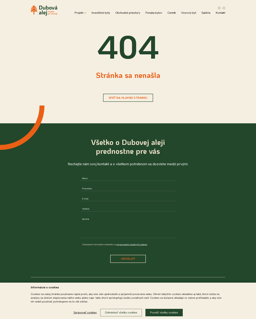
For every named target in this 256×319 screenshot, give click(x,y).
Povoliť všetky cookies (164, 312)
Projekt (80, 13)
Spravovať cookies (85, 312)
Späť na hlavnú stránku (128, 98)
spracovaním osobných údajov (131, 244)
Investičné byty (101, 13)
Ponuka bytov (153, 13)
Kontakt (220, 13)
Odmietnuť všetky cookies (121, 312)
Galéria (205, 13)
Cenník (171, 13)
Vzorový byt (188, 13)
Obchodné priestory (127, 13)
